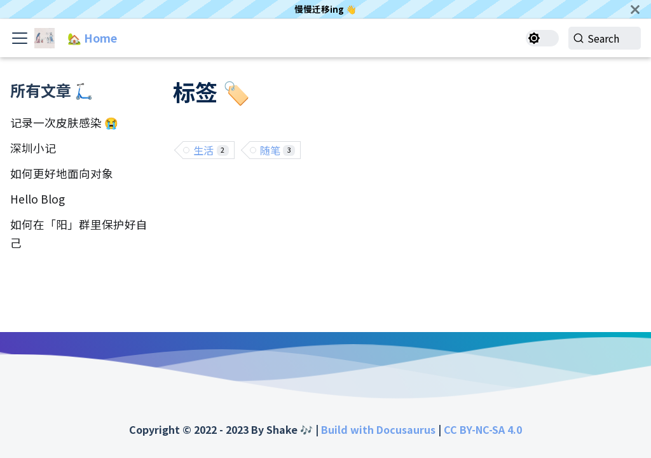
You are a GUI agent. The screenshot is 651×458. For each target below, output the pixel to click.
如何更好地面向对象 (61, 173)
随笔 (278, 150)
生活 (211, 150)
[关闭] (635, 9)
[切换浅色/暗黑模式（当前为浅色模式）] (533, 38)
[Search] (600, 38)
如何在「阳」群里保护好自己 (78, 233)
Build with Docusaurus (378, 429)
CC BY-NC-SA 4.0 (483, 429)
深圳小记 (33, 148)
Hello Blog (37, 199)
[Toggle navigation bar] (19, 38)
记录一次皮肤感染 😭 (64, 122)
